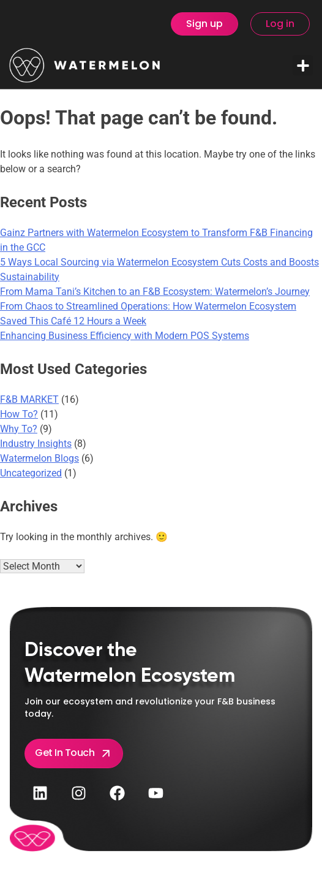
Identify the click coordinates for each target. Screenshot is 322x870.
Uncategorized (31, 473)
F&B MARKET (29, 399)
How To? (19, 414)
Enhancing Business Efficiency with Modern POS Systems (124, 336)
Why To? (18, 429)
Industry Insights (36, 443)
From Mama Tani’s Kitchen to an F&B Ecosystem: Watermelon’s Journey (155, 291)
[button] (303, 65)
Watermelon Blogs (39, 458)
